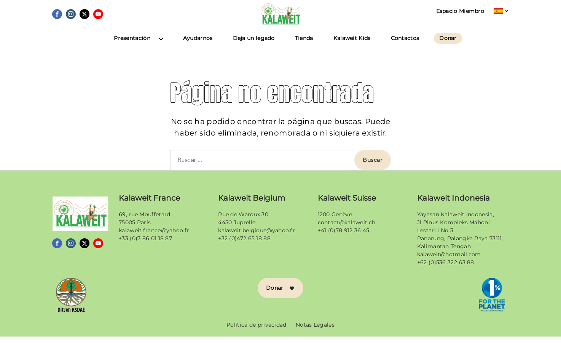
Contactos (405, 45)
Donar (448, 44)
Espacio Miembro (460, 11)
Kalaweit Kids (352, 45)
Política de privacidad (256, 331)
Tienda (304, 45)
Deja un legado (254, 45)
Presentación (132, 45)
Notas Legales (315, 331)
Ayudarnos (198, 45)
